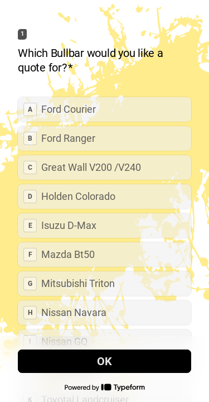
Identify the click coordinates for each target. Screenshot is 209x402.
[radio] (104, 109)
